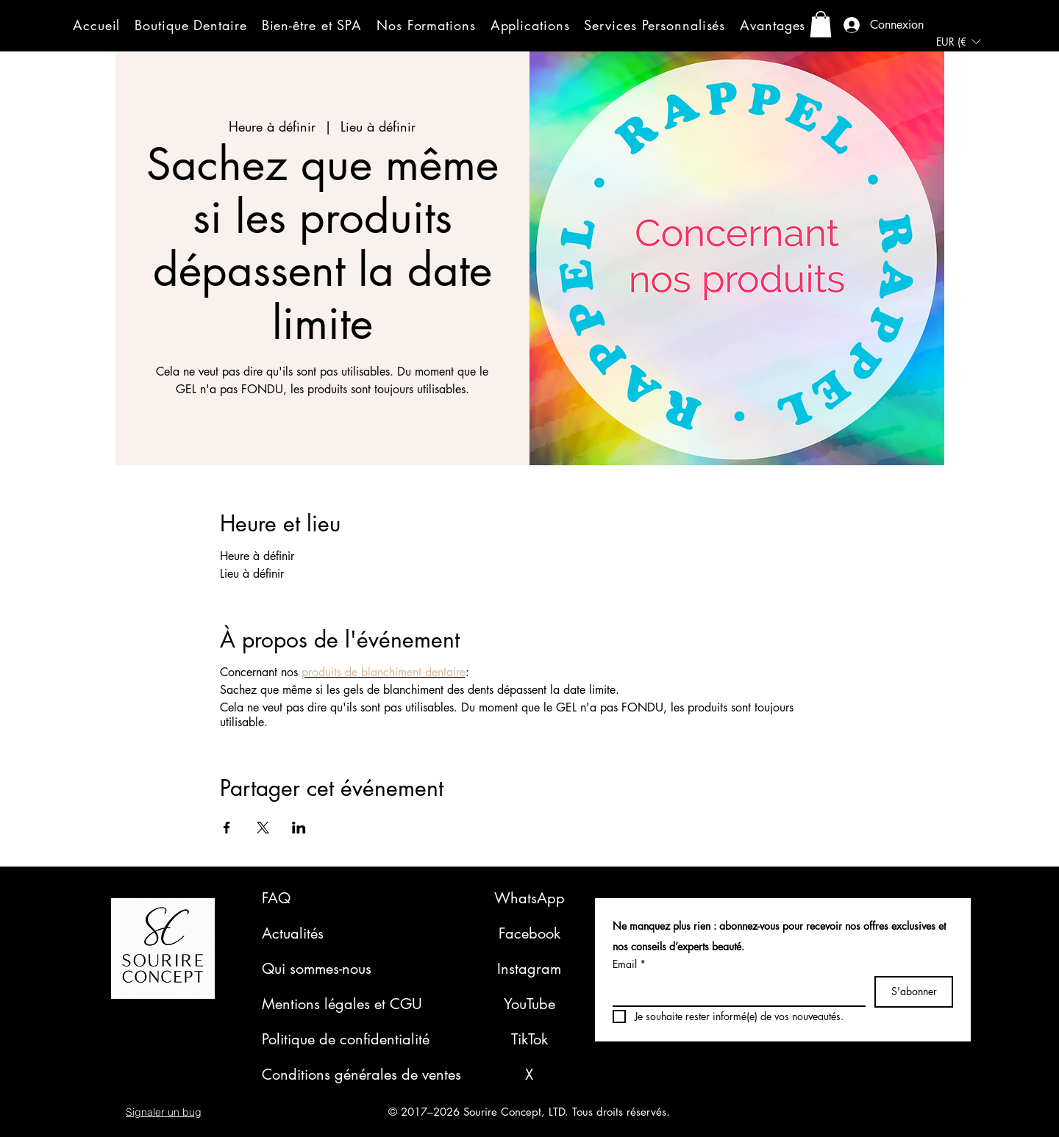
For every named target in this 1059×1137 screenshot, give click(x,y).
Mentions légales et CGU (342, 1004)
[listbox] (958, 42)
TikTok (529, 1039)
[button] (190, 25)
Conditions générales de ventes (361, 1074)
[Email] (735, 990)
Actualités (293, 933)
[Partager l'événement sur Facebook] (227, 827)
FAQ (276, 898)
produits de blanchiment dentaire (384, 672)
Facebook (529, 933)
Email (629, 964)
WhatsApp (529, 898)
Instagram (529, 968)
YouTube (529, 1004)
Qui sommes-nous (316, 968)
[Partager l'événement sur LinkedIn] (299, 827)
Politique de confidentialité (345, 1039)
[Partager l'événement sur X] (263, 827)
